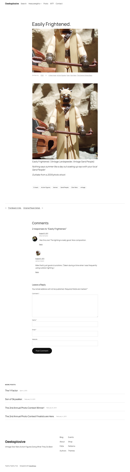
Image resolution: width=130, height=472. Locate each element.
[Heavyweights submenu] (41, 3)
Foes (68, 75)
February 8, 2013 (51, 408)
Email (34, 330)
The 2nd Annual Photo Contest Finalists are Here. (29, 416)
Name (34, 320)
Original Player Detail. (31, 208)
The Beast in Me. (14, 208)
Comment (35, 293)
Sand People (65, 187)
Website (34, 339)
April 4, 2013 (23, 391)
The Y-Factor (11, 390)
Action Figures (61, 75)
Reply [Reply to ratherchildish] (37, 272)
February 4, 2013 (61, 416)
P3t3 (42, 75)
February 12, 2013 (29, 399)
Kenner (55, 187)
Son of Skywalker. (13, 399)
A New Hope (52, 75)
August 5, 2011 (43, 233)
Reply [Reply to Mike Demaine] (41, 244)
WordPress (32, 466)
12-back (35, 187)
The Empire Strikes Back (84, 75)
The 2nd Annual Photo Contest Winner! (24, 408)
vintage (82, 187)
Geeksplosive (12, 3)
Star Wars (73, 75)
